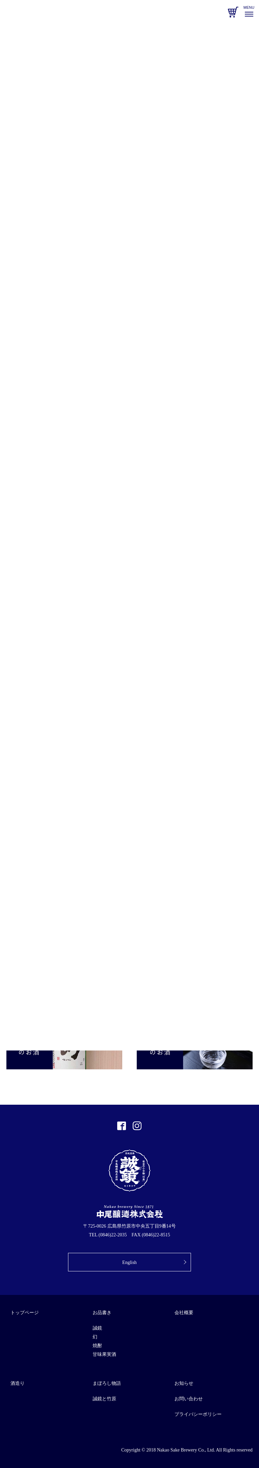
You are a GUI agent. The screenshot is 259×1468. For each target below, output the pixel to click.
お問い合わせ (188, 1398)
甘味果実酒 (104, 1354)
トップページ (24, 1312)
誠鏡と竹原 (104, 1398)
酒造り (17, 1383)
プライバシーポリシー (198, 1414)
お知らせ (183, 1383)
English (129, 1262)
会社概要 (183, 1312)
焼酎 (97, 1345)
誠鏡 (97, 1328)
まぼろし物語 (107, 1383)
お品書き (102, 1312)
